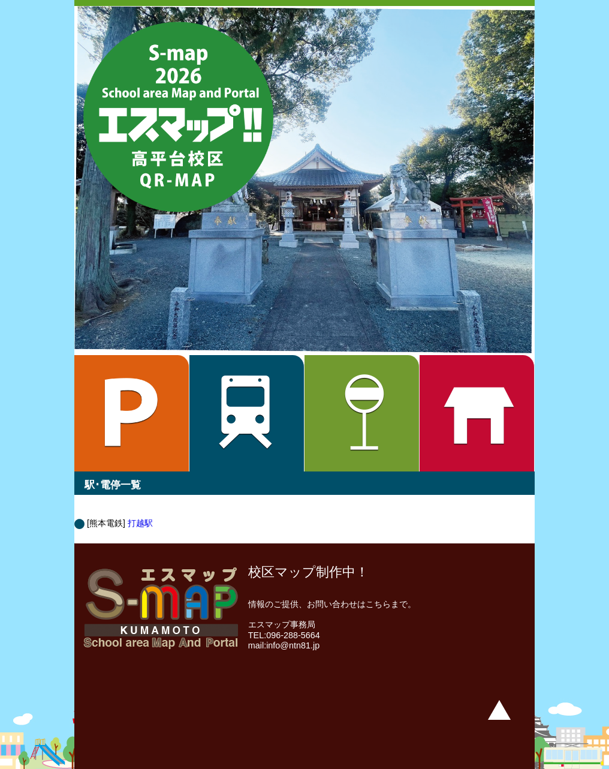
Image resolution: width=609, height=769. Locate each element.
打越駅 (140, 523)
